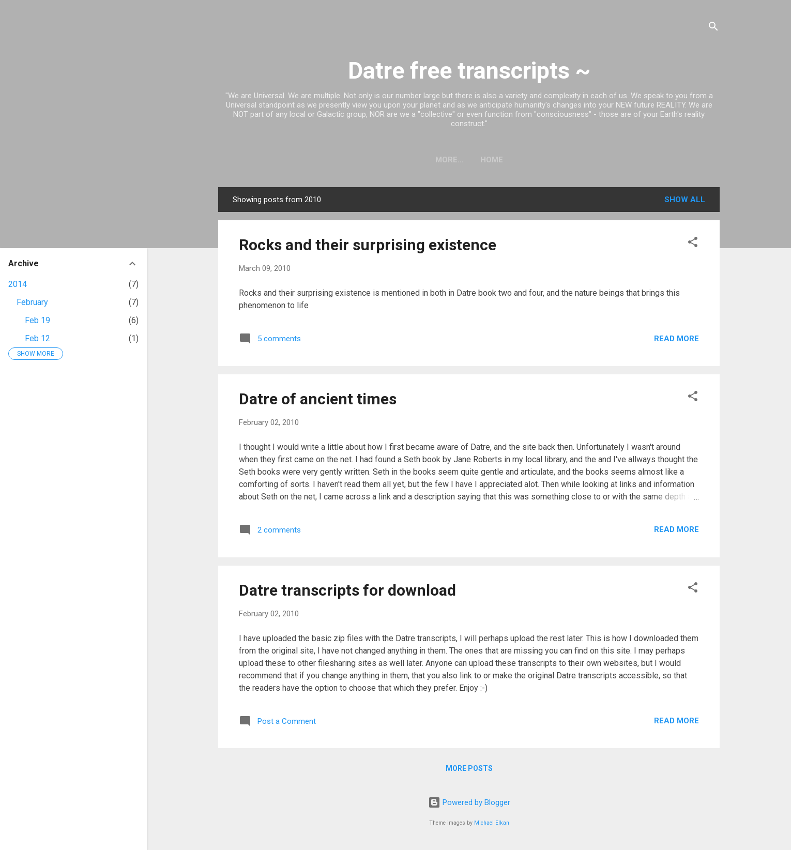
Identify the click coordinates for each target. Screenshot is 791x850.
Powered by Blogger (469, 802)
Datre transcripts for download (347, 590)
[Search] (713, 28)
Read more (676, 338)
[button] (693, 244)
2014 (17, 284)
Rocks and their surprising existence (367, 245)
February (32, 302)
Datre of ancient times (318, 399)
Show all (684, 199)
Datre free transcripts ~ (469, 70)
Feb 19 (37, 320)
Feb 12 (37, 338)
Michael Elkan (491, 822)
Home (469, 159)
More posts (469, 768)
